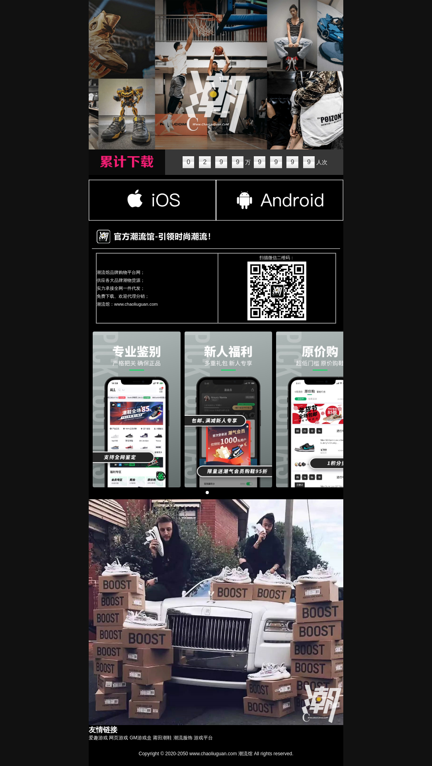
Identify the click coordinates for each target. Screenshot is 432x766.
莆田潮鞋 (162, 738)
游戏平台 (203, 738)
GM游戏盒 (141, 738)
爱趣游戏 (98, 738)
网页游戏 (118, 738)
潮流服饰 (183, 738)
